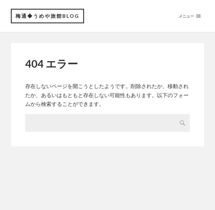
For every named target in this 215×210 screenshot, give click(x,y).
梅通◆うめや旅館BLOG (47, 16)
